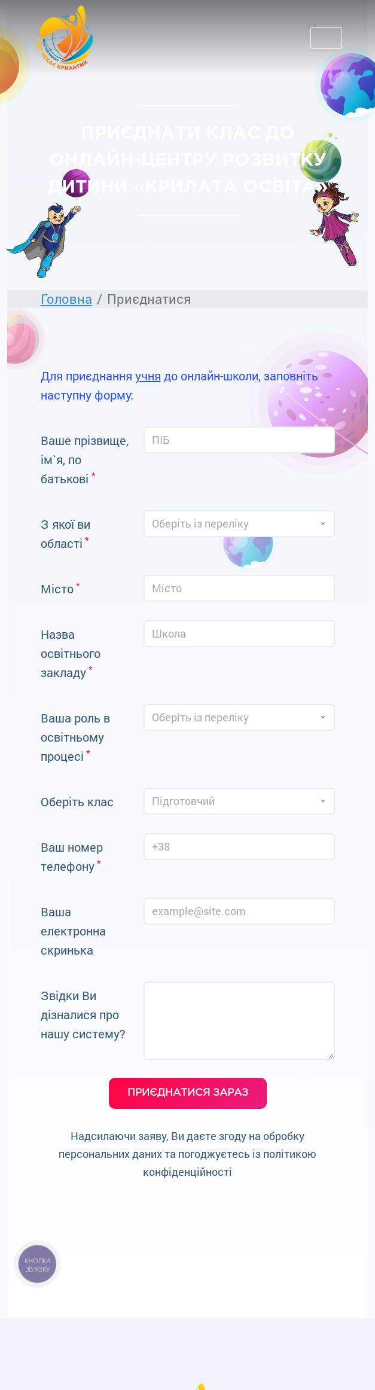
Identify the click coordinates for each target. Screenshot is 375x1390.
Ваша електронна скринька (73, 931)
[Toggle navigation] (326, 38)
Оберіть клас (77, 801)
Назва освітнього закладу (70, 653)
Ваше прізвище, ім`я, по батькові (85, 459)
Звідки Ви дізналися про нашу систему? (83, 1014)
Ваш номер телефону (72, 856)
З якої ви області (65, 533)
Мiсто (60, 588)
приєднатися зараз (187, 1093)
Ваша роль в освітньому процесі (75, 737)
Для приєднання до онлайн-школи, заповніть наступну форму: (179, 385)
